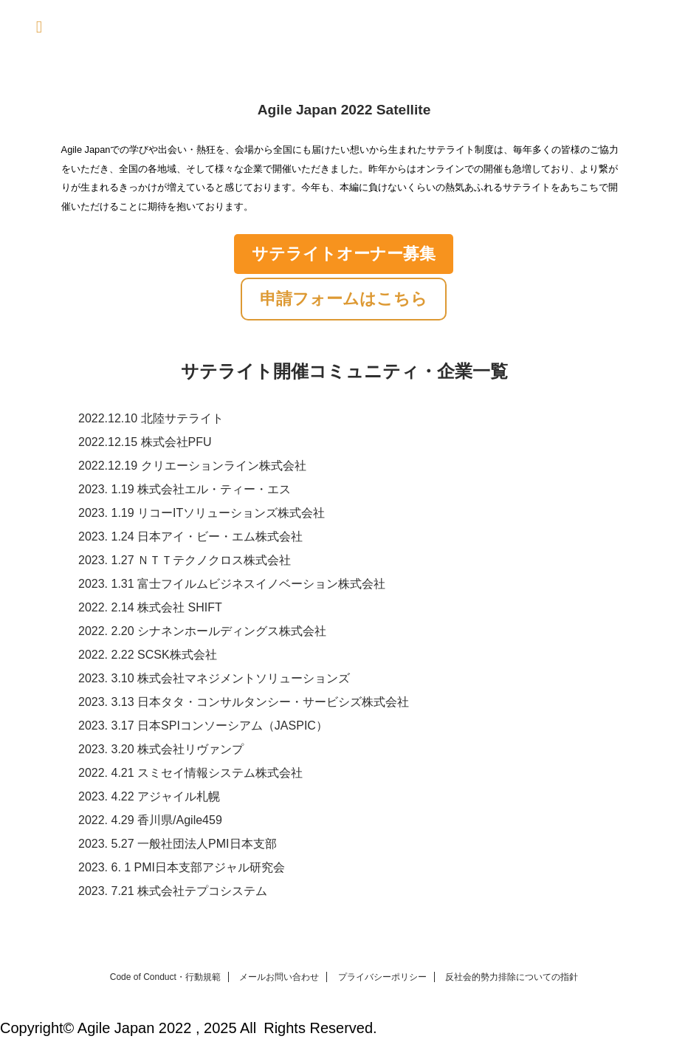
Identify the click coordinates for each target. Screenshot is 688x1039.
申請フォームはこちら (343, 298)
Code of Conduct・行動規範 (165, 977)
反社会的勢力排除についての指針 (511, 977)
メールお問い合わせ (279, 977)
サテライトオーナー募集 (344, 253)
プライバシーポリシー (382, 977)
